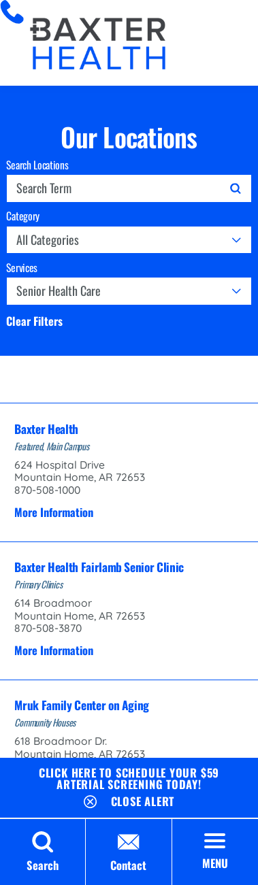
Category (22, 216)
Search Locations (37, 165)
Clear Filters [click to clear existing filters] (34, 321)
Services (21, 268)
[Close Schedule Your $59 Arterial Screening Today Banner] (129, 799)
